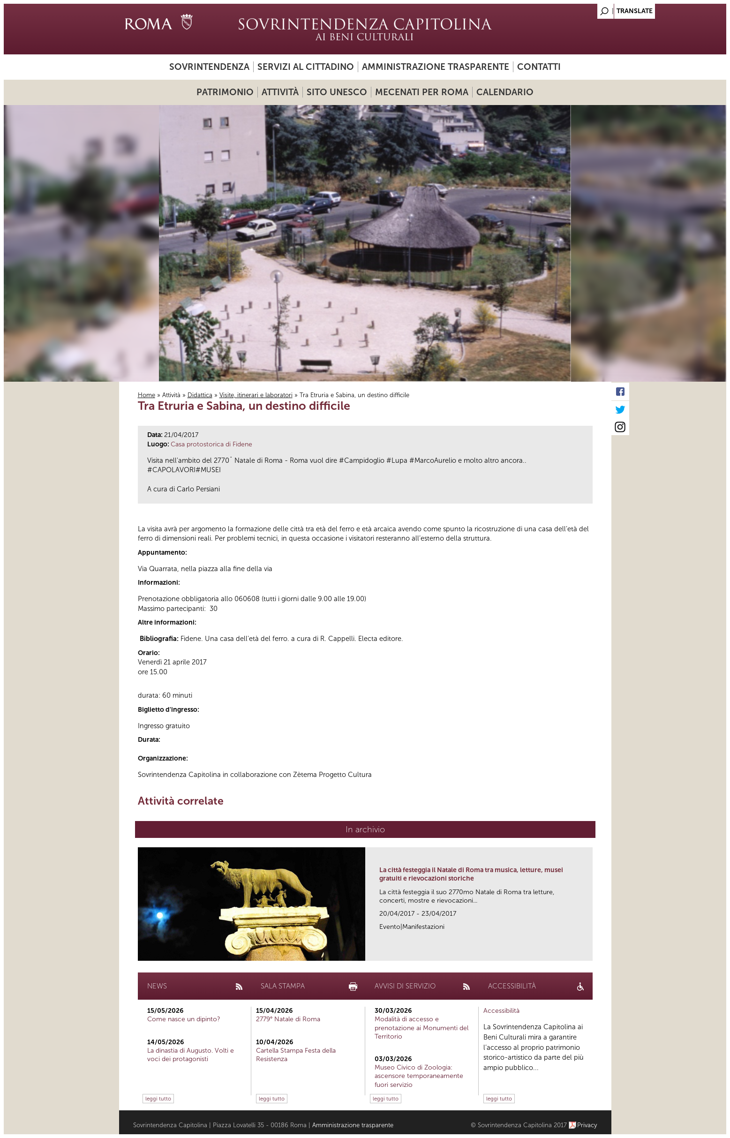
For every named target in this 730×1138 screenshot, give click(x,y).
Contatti (539, 66)
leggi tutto (158, 1098)
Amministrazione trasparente (435, 66)
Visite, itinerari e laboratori (256, 395)
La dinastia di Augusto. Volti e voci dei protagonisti (190, 1055)
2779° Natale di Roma (288, 1019)
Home (146, 395)
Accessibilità (501, 1011)
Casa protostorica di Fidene (211, 444)
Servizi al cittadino (305, 66)
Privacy (587, 1125)
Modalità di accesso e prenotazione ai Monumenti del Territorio (421, 1027)
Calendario (505, 92)
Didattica (200, 395)
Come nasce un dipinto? (183, 1019)
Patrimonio (225, 92)
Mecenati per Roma (421, 92)
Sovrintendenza (209, 66)
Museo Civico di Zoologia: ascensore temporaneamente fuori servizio (419, 1075)
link (589, 951)
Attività (280, 92)
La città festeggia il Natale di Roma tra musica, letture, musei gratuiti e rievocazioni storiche (471, 874)
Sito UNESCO (337, 92)
